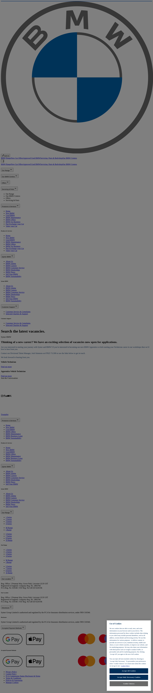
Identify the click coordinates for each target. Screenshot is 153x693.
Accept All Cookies (129, 671)
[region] (129, 655)
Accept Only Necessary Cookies (129, 677)
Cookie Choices (128, 684)
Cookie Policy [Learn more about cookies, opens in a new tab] (125, 666)
